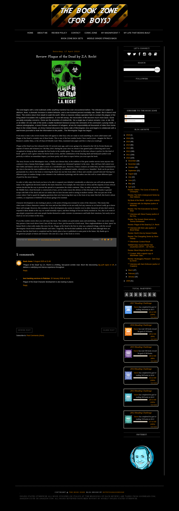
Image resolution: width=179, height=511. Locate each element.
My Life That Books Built (137, 33)
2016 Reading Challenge (141, 325)
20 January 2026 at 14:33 (60, 278)
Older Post (109, 330)
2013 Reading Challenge (141, 391)
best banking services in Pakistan (36, 278)
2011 (128, 155)
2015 (128, 142)
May (130, 184)
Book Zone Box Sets (72, 38)
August (131, 174)
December (132, 161)
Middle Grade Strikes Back (102, 38)
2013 (128, 148)
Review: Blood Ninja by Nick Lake (140, 250)
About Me (42, 33)
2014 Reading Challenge (141, 369)
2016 (128, 138)
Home (30, 33)
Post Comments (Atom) (35, 335)
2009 (128, 281)
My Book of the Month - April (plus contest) (143, 200)
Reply (25, 271)
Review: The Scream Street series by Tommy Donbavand (142, 220)
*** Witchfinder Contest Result (139, 242)
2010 (128, 158)
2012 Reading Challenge (141, 412)
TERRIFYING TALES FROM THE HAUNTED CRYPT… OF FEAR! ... (142, 246)
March (130, 270)
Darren (136, 307)
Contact (76, 33)
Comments (130, 121)
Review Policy (59, 33)
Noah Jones (28, 261)
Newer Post (24, 330)
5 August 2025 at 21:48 (42, 261)
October (131, 167)
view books (154, 317)
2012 (128, 151)
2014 (128, 145)
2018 (128, 135)
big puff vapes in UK (106, 265)
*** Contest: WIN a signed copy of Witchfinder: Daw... (140, 254)
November (132, 164)
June (130, 180)
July (130, 177)
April (130, 187)
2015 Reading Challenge (141, 347)
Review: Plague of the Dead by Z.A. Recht (143, 225)
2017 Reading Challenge (141, 303)
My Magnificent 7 (110, 33)
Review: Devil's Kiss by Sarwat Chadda (142, 233)
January (131, 277)
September (132, 171)
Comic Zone (91, 33)
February (131, 273)
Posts (128, 116)
